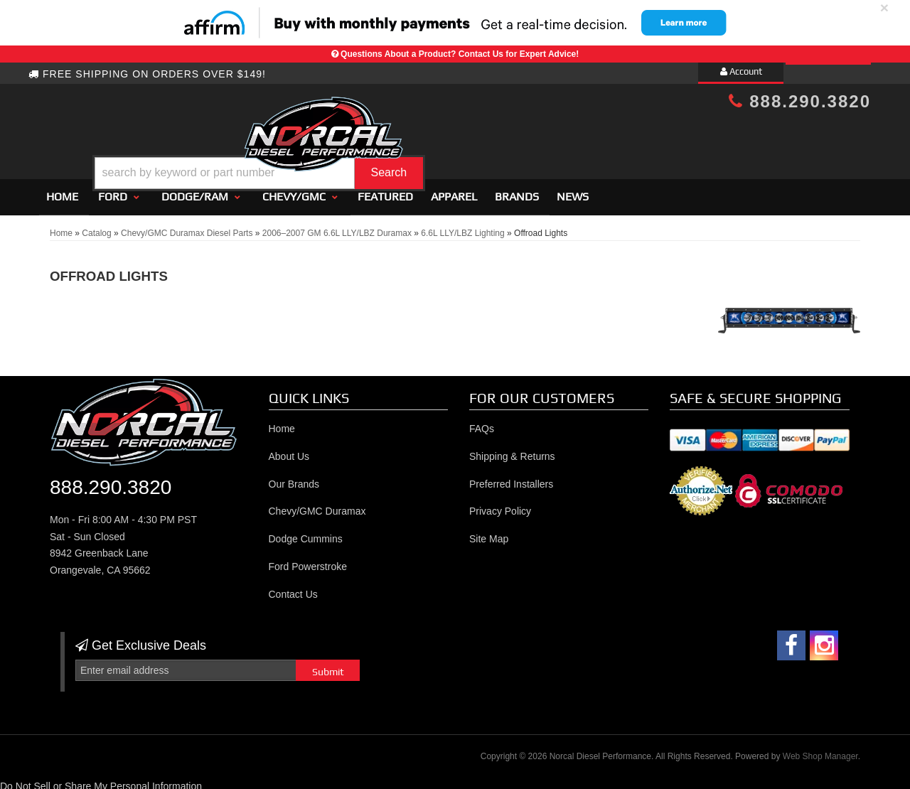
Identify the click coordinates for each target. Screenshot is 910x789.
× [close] (884, 7)
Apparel (454, 190)
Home (62, 190)
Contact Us (293, 588)
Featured (385, 190)
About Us (289, 450)
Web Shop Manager (820, 751)
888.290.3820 (800, 101)
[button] (467, 138)
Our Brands (294, 477)
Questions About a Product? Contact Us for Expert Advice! (460, 54)
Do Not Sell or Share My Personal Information (101, 779)
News (573, 190)
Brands (517, 190)
